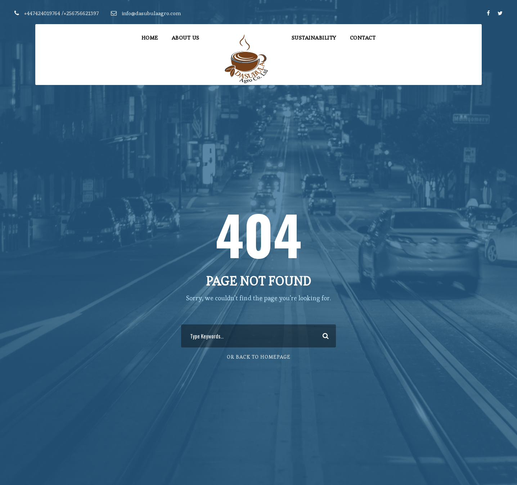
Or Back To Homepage (259, 357)
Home (149, 37)
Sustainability (314, 37)
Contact (363, 37)
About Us (185, 37)
